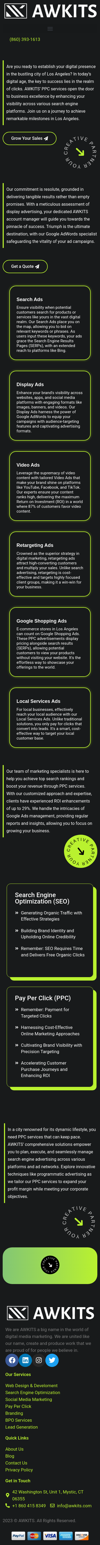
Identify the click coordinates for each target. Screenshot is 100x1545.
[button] (50, 28)
